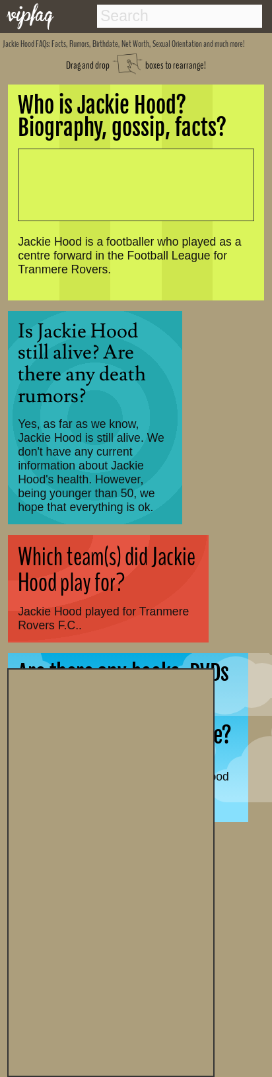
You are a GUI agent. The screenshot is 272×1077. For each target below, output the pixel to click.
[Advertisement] (111, 871)
